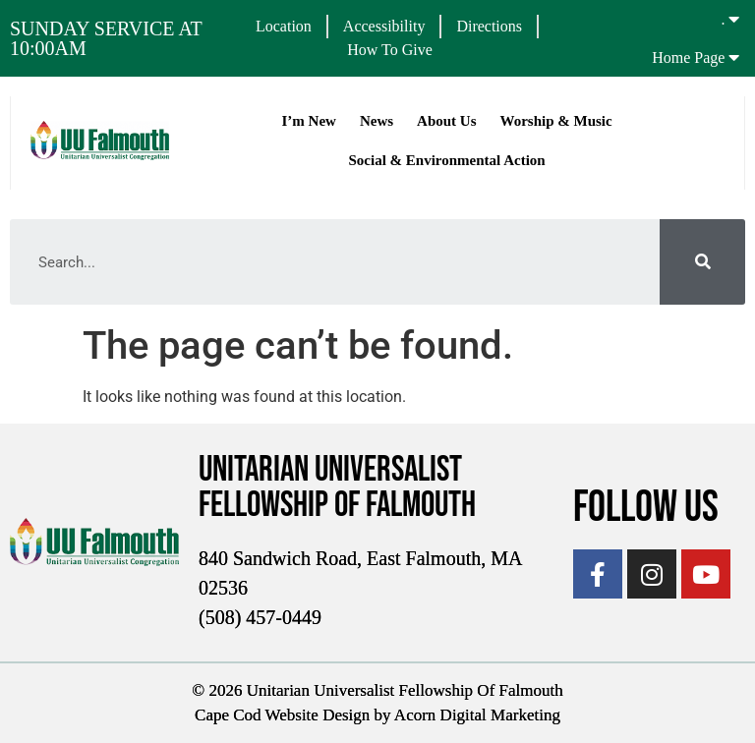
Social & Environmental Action (446, 160)
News (376, 121)
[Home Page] (733, 57)
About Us (446, 121)
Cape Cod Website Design (282, 715)
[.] (733, 19)
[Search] (702, 262)
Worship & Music (555, 121)
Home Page (688, 57)
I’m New (308, 121)
